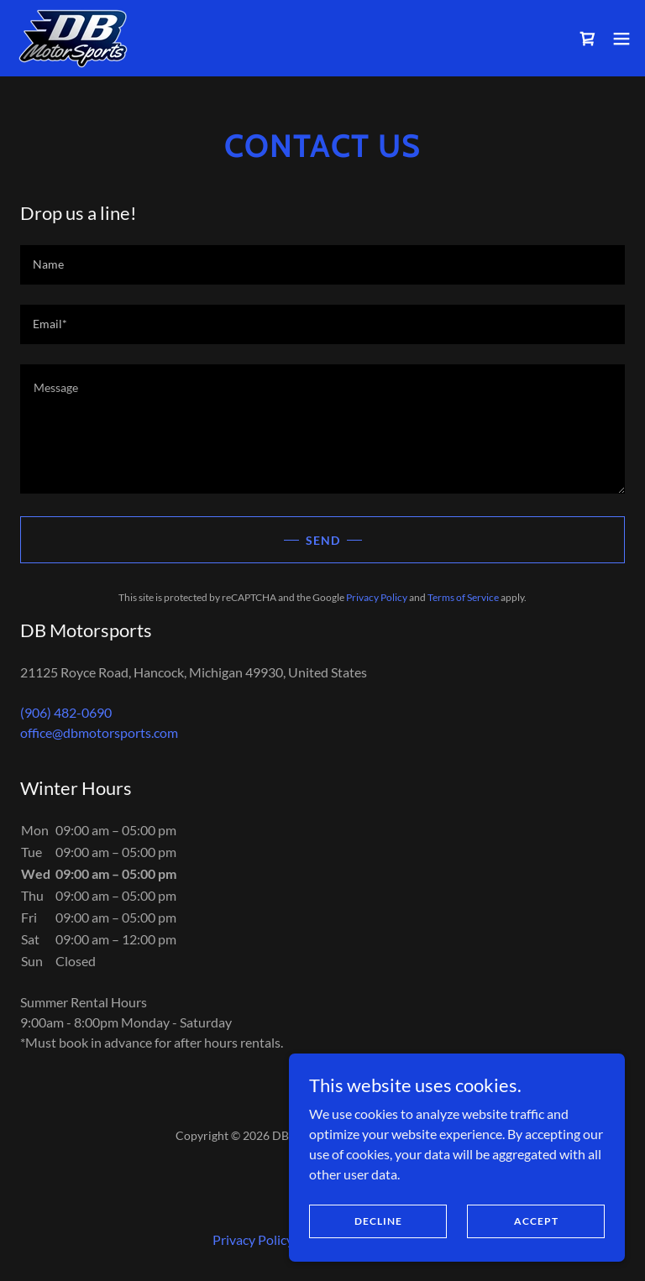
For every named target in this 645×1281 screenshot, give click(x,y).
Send (323, 540)
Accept (536, 1221)
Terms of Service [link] (463, 597)
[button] (621, 38)
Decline (378, 1221)
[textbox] (322, 265)
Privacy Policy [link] (376, 597)
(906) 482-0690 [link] (66, 712)
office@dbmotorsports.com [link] (99, 732)
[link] (73, 38)
